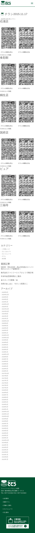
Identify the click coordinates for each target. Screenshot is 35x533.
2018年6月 (5, 361)
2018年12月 (5, 354)
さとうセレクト (6, 251)
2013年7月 (5, 454)
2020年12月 (5, 321)
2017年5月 (5, 385)
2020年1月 (5, 333)
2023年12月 (5, 304)
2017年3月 (5, 387)
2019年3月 (5, 349)
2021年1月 (5, 318)
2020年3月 (5, 330)
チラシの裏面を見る (24, 52)
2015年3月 (5, 433)
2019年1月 (5, 352)
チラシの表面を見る (7, 52)
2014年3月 (5, 447)
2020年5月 (5, 325)
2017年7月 (5, 380)
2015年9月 (5, 419)
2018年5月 (5, 364)
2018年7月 (5, 359)
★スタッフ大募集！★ (9, 280)
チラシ (13, 19)
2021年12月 (5, 309)
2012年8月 (5, 457)
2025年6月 (5, 292)
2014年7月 (5, 445)
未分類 (4, 258)
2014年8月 (5, 442)
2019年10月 (5, 337)
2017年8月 (5, 378)
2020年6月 (5, 323)
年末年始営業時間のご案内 (11, 276)
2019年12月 (5, 335)
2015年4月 (5, 430)
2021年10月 (5, 311)
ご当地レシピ (6, 249)
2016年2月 (5, 407)
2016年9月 (5, 390)
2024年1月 (5, 302)
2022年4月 (5, 306)
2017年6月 (5, 383)
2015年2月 (5, 435)
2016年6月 (5, 397)
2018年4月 (5, 366)
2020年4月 (5, 328)
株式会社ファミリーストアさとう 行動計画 (17, 273)
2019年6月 (5, 342)
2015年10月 (5, 416)
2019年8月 (5, 340)
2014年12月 (5, 440)
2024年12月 (5, 294)
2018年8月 (5, 356)
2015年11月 (5, 414)
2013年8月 (5, 452)
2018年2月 (5, 371)
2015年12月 (5, 411)
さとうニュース (6, 254)
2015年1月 (5, 438)
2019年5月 (5, 344)
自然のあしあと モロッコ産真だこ (14, 284)
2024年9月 (5, 297)
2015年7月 (5, 423)
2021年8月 (5, 313)
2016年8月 (5, 392)
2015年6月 (5, 426)
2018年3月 (5, 368)
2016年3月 (5, 404)
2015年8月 (5, 421)
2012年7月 (5, 459)
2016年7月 (5, 395)
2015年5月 (5, 428)
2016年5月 (5, 399)
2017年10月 (5, 373)
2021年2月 (5, 316)
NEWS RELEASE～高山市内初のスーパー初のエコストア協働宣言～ (17, 268)
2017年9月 (5, 375)
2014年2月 (5, 450)
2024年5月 (5, 299)
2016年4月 (5, 402)
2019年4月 (5, 347)
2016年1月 (5, 409)
